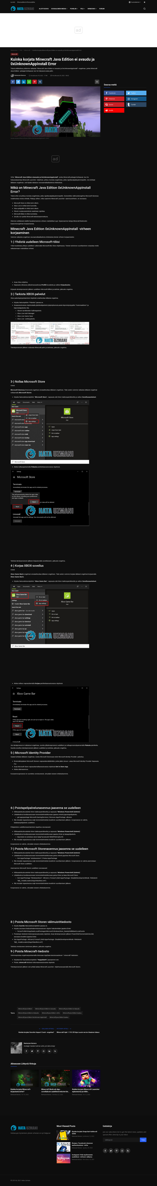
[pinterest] (116, 1150)
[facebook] (105, 1150)
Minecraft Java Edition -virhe (51, 1013)
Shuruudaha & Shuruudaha (26, 2)
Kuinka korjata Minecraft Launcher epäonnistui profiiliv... (86, 1090)
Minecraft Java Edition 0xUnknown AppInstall (32, 1017)
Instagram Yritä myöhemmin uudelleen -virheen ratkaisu (82, 1156)
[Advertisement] (55, 264)
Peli (21, 50)
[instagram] (122, 1150)
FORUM (101, 9)
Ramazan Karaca (30, 1043)
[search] (144, 9)
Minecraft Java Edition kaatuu (72, 1013)
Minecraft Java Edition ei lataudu (69, 1009)
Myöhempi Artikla (64, 1029)
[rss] (127, 1150)
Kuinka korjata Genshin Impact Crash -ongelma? (36, 1032)
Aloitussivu (44, 9)
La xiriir (13, 2)
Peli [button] (82, 8)
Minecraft (27, 50)
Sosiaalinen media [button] (59, 8)
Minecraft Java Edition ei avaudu (45, 1009)
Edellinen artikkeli (46, 1029)
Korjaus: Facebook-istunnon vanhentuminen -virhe (82, 1144)
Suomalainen (134, 2)
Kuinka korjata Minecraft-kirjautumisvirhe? (21, 1090)
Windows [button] (92, 8)
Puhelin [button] (74, 8)
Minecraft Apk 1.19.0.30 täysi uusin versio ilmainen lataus (78, 1032)
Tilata (143, 1140)
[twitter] (110, 1150)
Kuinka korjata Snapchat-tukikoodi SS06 (84, 1133)
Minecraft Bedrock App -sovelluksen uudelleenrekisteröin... (55, 1090)
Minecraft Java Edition (25, 1009)
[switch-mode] (144, 2)
